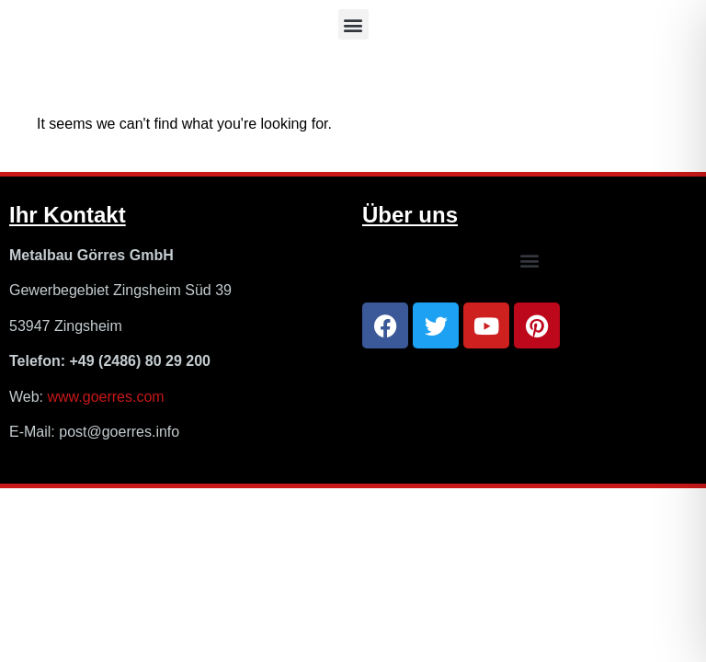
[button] (353, 24)
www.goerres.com (106, 397)
